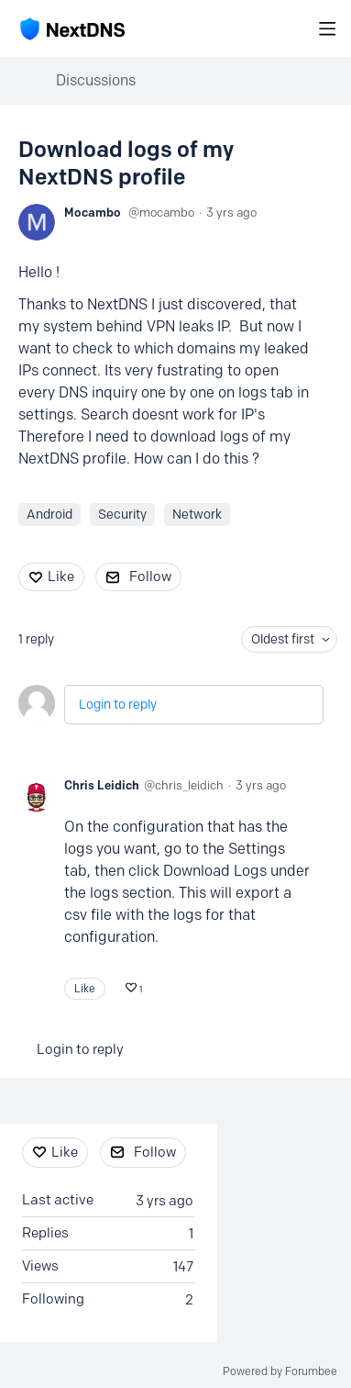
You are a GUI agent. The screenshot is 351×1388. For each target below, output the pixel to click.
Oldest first (282, 639)
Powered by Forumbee (280, 1371)
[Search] (298, 28)
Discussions (96, 80)
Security (122, 514)
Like (61, 576)
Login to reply (118, 704)
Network (197, 514)
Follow (150, 576)
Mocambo (92, 212)
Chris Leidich (101, 785)
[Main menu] (327, 28)
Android (49, 514)
